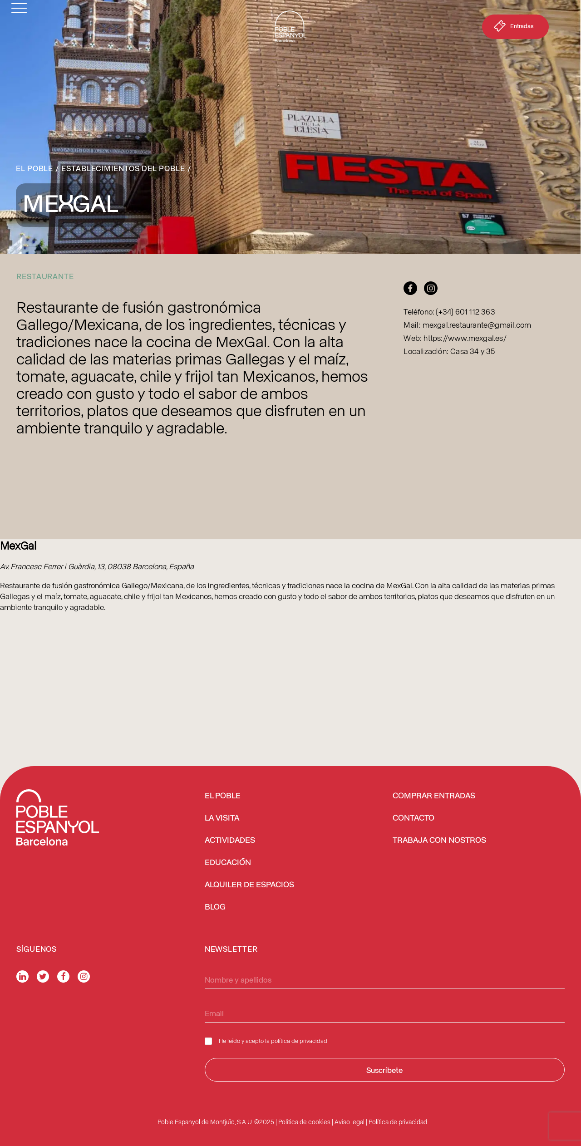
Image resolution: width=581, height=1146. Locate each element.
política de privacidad (299, 1040)
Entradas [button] (512, 27)
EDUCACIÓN (228, 863)
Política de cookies (304, 1122)
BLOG (215, 907)
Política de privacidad (398, 1122)
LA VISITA (222, 818)
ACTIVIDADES (230, 840)
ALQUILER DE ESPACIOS (249, 885)
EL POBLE (223, 796)
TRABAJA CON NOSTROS (439, 840)
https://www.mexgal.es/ (464, 337)
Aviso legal (349, 1122)
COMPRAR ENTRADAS (434, 796)
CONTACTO (413, 818)
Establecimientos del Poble (123, 167)
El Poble (34, 167)
